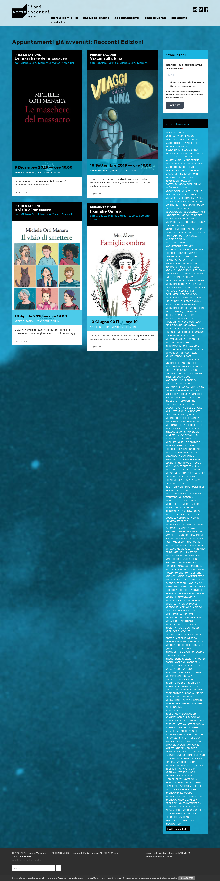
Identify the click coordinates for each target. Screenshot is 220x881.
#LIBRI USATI (173, 507)
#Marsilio (181, 538)
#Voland (185, 816)
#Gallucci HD (174, 359)
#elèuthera (186, 314)
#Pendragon (191, 600)
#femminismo (174, 338)
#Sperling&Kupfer (178, 703)
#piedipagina (174, 614)
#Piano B (185, 607)
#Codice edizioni (176, 239)
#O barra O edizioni (185, 581)
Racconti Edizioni (49, 172)
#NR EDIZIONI (173, 579)
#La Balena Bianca (190, 448)
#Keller (171, 442)
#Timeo (170, 730)
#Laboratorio (184, 473)
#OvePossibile (184, 593)
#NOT (181, 576)
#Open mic (172, 586)
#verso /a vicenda (178, 758)
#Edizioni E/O (188, 294)
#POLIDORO (172, 631)
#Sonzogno (173, 699)
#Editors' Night (176, 280)
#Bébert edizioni (177, 187)
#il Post (184, 404)
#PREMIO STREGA (186, 638)
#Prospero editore (178, 644)
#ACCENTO (192, 139)
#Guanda (171, 387)
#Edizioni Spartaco (187, 304)
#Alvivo (189, 156)
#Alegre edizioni (177, 153)
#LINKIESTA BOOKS (189, 510)
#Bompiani (189, 204)
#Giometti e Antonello (181, 363)
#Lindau (171, 510)
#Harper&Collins (187, 390)
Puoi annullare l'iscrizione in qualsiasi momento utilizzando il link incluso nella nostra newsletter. (184, 94)
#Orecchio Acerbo (192, 586)
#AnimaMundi (174, 160)
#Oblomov (195, 583)
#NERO (179, 572)
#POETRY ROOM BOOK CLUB (182, 627)
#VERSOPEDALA (176, 813)
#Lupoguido (173, 524)
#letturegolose (177, 493)
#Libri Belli (173, 503)
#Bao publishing (190, 184)
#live (169, 514)
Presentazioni (25, 172)
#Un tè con (193, 741)
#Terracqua (196, 724)
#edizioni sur (174, 307)
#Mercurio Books (177, 545)
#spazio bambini (192, 699)
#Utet (170, 748)
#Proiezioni (195, 641)
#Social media (194, 693)
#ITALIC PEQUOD (192, 428)
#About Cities (175, 139)
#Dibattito (185, 259)
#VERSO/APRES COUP (183, 789)
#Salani (180, 662)
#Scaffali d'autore (188, 665)
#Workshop (173, 823)
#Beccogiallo (175, 191)
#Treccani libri (194, 734)
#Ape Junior (195, 163)
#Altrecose (175, 156)
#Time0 (193, 727)
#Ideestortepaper (178, 400)
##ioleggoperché (177, 132)
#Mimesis (191, 552)
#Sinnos (186, 689)
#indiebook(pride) (184, 414)
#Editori (199, 273)
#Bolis (185, 201)
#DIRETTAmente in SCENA (182, 263)
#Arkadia (185, 173)
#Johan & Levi (188, 438)
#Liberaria (186, 497)
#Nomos (171, 576)
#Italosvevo (174, 431)
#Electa (171, 314)
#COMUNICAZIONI (176, 242)
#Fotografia (174, 349)
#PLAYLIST (172, 620)
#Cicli (201, 232)
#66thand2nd (174, 136)
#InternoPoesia (191, 421)
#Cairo (183, 222)
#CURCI (182, 252)
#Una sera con (175, 744)
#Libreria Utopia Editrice (182, 500)
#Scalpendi (173, 669)
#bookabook (174, 211)
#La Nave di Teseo (189, 462)
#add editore (174, 142)
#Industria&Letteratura (182, 418)
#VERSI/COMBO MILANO (191, 755)
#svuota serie (175, 717)
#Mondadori (192, 555)
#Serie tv (194, 682)
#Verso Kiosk (186, 772)
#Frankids (172, 352)
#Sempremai (173, 675)
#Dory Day (184, 270)
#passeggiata (186, 596)
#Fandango (173, 328)
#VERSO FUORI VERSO (178, 765)
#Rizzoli (182, 655)
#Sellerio (185, 672)
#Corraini (172, 249)
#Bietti (170, 194)
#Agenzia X (173, 149)
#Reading (198, 651)
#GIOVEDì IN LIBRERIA (178, 366)
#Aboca (190, 136)
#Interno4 (172, 421)
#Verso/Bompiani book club (184, 796)
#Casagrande (175, 225)
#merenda (196, 545)
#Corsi (184, 249)
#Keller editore (189, 442)
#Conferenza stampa (179, 246)
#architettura (176, 170)
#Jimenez (171, 438)
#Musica (171, 569)
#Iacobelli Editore (188, 397)
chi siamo (179, 17)
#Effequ (179, 311)
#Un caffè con (175, 741)
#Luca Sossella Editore (182, 515)
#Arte (197, 173)
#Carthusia (197, 222)
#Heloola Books (176, 393)
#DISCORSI (172, 266)
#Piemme (189, 614)
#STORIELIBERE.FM (177, 710)
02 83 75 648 (24, 856)
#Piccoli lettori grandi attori (185, 608)
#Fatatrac (188, 328)
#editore (186, 273)
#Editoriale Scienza (180, 277)
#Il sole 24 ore (192, 407)
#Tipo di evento (187, 730)
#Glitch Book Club (178, 376)
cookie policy (19, 859)
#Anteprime (191, 160)
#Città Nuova (188, 235)
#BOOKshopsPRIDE (177, 218)
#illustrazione (176, 411)
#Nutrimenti (191, 579)
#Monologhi (173, 559)
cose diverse (155, 17)
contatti (58, 22)
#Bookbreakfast (194, 211)
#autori (188, 177)
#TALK (169, 720)
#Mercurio (193, 541)
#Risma (171, 655)
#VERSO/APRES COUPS (179, 792)
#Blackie (171, 197)
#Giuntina (195, 373)
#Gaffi (188, 356)
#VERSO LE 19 (183, 782)
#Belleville (194, 191)
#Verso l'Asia (174, 775)
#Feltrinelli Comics (191, 332)
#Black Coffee (186, 194)
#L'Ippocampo (174, 445)
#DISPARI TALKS (189, 266)
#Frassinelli (189, 352)
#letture (182, 490)
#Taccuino (193, 717)
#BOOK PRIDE (182, 208)
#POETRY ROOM (187, 624)
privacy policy (33, 859)
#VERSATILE (184, 751)
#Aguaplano (190, 149)
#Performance (188, 603)
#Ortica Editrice (178, 589)
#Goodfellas (174, 380)
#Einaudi (192, 311)
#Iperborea (173, 428)
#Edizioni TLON (194, 307)
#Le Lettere (181, 483)
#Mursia (196, 565)
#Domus (171, 270)
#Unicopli (193, 744)
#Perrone (172, 607)
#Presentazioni (176, 641)
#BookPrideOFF (192, 215)
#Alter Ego (196, 153)
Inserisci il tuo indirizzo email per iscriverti (184, 66)
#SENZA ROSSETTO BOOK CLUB (179, 677)
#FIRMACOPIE (191, 345)
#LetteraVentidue (178, 486)
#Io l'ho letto (192, 424)
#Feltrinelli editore (181, 335)
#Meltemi (178, 541)
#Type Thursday (189, 737)
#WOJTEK (188, 820)
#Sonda (187, 696)
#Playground (174, 617)
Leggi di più (21, 192)
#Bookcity (173, 215)
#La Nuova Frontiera (179, 466)
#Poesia (171, 624)
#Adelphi (191, 142)
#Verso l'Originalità (180, 777)
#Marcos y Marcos (190, 531)
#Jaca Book (191, 431)
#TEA (178, 720)
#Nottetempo (195, 576)
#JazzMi (171, 435)
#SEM (197, 672)
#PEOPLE (171, 603)
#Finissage (183, 342)
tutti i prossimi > (177, 828)
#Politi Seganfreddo (178, 632)
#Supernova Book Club (181, 713)
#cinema (172, 235)
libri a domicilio (64, 17)
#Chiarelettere (184, 232)
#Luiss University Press (183, 519)
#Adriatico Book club (180, 146)
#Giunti (183, 373)
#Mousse (183, 565)
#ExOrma (190, 325)
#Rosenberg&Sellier (179, 658)
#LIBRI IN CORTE (192, 503)
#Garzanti (192, 359)
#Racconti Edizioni (178, 651)
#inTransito (174, 424)
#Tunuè (172, 737)
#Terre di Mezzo (176, 727)
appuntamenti (126, 17)
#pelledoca (174, 600)
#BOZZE (195, 218)
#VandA (170, 751)
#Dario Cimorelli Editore (181, 254)
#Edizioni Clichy (176, 283)
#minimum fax (174, 555)
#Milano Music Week (179, 548)
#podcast (187, 620)
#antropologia (176, 163)
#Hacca (184, 387)
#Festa (170, 342)
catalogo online (96, 17)
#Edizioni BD (196, 280)
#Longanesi (181, 514)
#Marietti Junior (177, 534)
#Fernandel (192, 338)
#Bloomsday (187, 197)
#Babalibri (172, 180)
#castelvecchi (175, 228)
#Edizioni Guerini (177, 297)
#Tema (182, 724)
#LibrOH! (188, 507)
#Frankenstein (193, 349)
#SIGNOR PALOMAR (177, 686)
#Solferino (173, 696)
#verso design (186, 761)
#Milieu (179, 552)
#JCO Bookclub (188, 435)
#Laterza (184, 479)
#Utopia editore (186, 748)
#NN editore (193, 572)
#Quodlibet (185, 648)
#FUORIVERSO (174, 356)
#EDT (169, 311)
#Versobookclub (194, 810)
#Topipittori (174, 734)
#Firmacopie (173, 345)
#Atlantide (173, 177)
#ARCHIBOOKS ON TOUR (180, 166)
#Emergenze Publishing (180, 319)
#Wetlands (173, 820)
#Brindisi (171, 222)
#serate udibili (176, 682)
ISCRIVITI (174, 105)
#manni (187, 524)
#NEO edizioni (187, 569)
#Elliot (171, 318)
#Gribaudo (186, 383)
